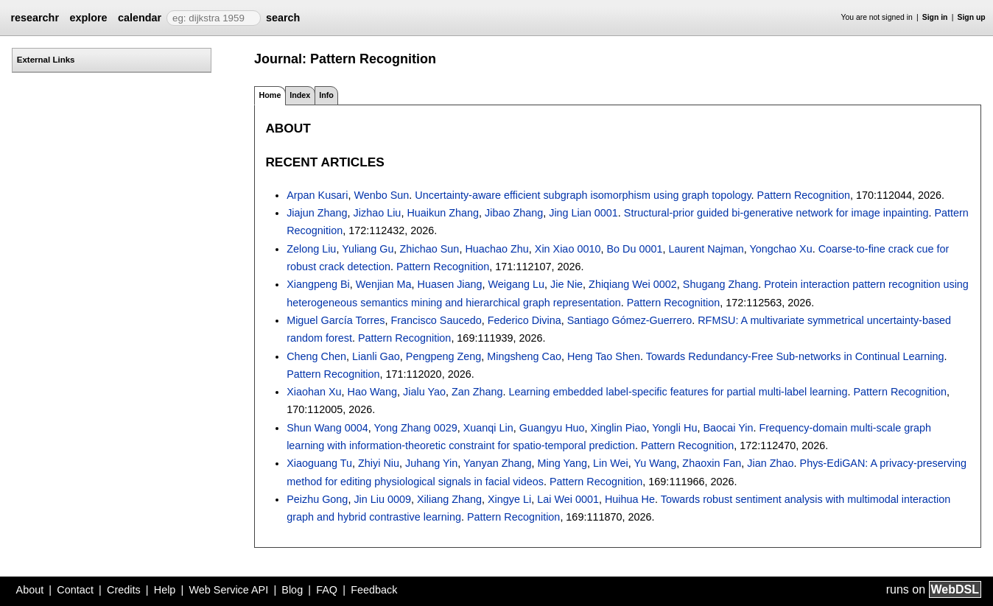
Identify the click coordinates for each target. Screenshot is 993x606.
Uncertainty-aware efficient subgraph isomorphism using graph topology (583, 195)
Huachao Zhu (496, 249)
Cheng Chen (316, 356)
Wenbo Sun (381, 195)
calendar (139, 18)
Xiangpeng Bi (318, 284)
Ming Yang (562, 463)
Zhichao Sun (430, 249)
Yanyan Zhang (497, 463)
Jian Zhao (770, 463)
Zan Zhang (477, 392)
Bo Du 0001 (634, 249)
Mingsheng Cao (524, 356)
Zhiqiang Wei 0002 (633, 284)
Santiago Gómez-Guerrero (629, 320)
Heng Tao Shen (603, 356)
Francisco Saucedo (435, 320)
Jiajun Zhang (317, 213)
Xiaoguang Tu (319, 463)
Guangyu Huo (552, 428)
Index (300, 95)
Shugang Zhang (720, 284)
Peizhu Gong (317, 499)
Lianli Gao (376, 356)
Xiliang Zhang (449, 499)
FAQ (326, 590)
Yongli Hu (674, 428)
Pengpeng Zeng (443, 356)
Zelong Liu (311, 249)
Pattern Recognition (803, 195)
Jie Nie (566, 284)
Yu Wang (655, 463)
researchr (34, 18)
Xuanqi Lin (488, 428)
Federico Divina (524, 320)
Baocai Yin (728, 428)
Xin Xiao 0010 (568, 249)
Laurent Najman (705, 249)
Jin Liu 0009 (382, 499)
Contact (75, 590)
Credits (124, 590)
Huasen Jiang (450, 284)
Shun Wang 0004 (327, 428)
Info (326, 95)
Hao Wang (372, 392)
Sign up (972, 17)
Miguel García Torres (336, 320)
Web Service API (228, 590)
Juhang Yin (431, 463)
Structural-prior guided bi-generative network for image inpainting (776, 213)
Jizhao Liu (377, 213)
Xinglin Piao (619, 428)
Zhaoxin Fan (711, 463)
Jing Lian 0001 (583, 213)
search (283, 18)
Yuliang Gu (367, 249)
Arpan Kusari (317, 195)
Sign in (935, 17)
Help (165, 590)
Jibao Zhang (514, 213)
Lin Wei (610, 463)
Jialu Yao (424, 392)
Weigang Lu (516, 284)
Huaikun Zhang (443, 213)
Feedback (374, 590)
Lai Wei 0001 (568, 499)
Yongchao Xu (781, 249)
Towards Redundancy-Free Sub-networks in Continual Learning (795, 356)
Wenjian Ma (384, 284)
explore (88, 18)
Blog (292, 590)
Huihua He (630, 499)
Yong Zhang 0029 (415, 428)
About (30, 590)
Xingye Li (509, 499)
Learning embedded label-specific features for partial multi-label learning (678, 392)
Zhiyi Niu (378, 463)
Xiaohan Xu (314, 392)
